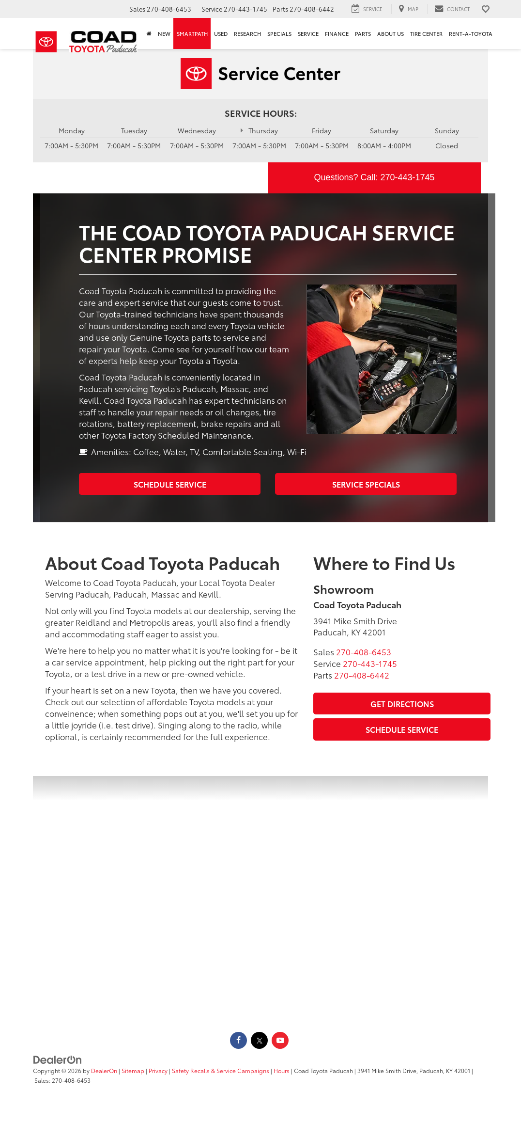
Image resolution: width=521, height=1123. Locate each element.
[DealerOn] (57, 1058)
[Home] (148, 33)
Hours (282, 1070)
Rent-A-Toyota (470, 33)
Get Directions (402, 703)
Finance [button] (337, 33)
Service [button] (308, 33)
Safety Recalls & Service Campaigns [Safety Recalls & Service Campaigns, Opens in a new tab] (220, 1070)
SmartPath (192, 33)
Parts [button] (363, 33)
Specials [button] (279, 33)
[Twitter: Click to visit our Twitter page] (259, 1039)
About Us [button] (390, 33)
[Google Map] (260, 897)
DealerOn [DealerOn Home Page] (104, 1070)
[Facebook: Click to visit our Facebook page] (238, 1039)
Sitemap (133, 1070)
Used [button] (221, 33)
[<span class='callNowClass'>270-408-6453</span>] (363, 651)
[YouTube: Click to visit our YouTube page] (280, 1039)
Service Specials (366, 484)
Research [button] (247, 33)
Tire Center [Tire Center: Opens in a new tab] (426, 33)
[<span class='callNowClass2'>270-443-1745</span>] (370, 663)
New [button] (164, 33)
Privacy (158, 1070)
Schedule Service (170, 484)
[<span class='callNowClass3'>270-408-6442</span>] (361, 674)
